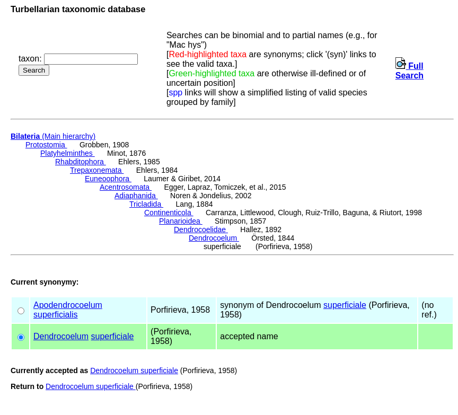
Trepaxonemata (97, 170)
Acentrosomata (126, 187)
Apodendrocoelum (67, 305)
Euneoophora (108, 178)
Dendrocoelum (214, 238)
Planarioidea (180, 221)
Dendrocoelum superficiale (134, 370)
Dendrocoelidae (201, 229)
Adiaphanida (136, 195)
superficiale (344, 305)
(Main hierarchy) (53, 136)
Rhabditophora (80, 161)
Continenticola (168, 212)
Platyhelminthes (67, 153)
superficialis (55, 314)
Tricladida (146, 204)
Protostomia (46, 144)
